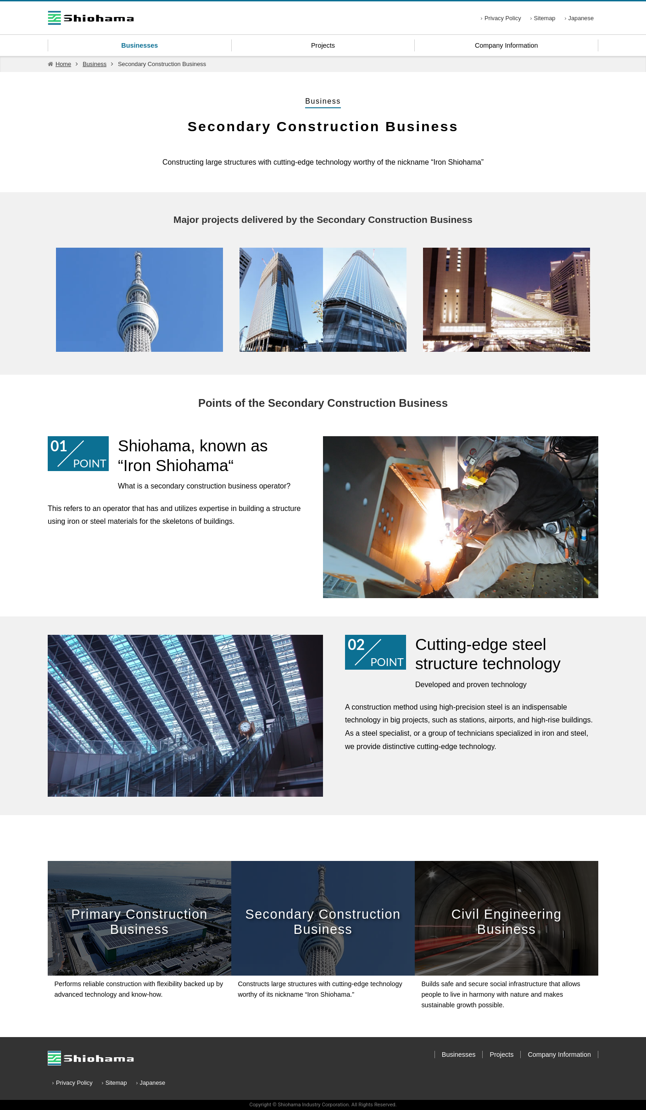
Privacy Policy (502, 18)
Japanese (581, 18)
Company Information (506, 45)
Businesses (139, 45)
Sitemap (545, 18)
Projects (323, 45)
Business (94, 64)
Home (63, 64)
